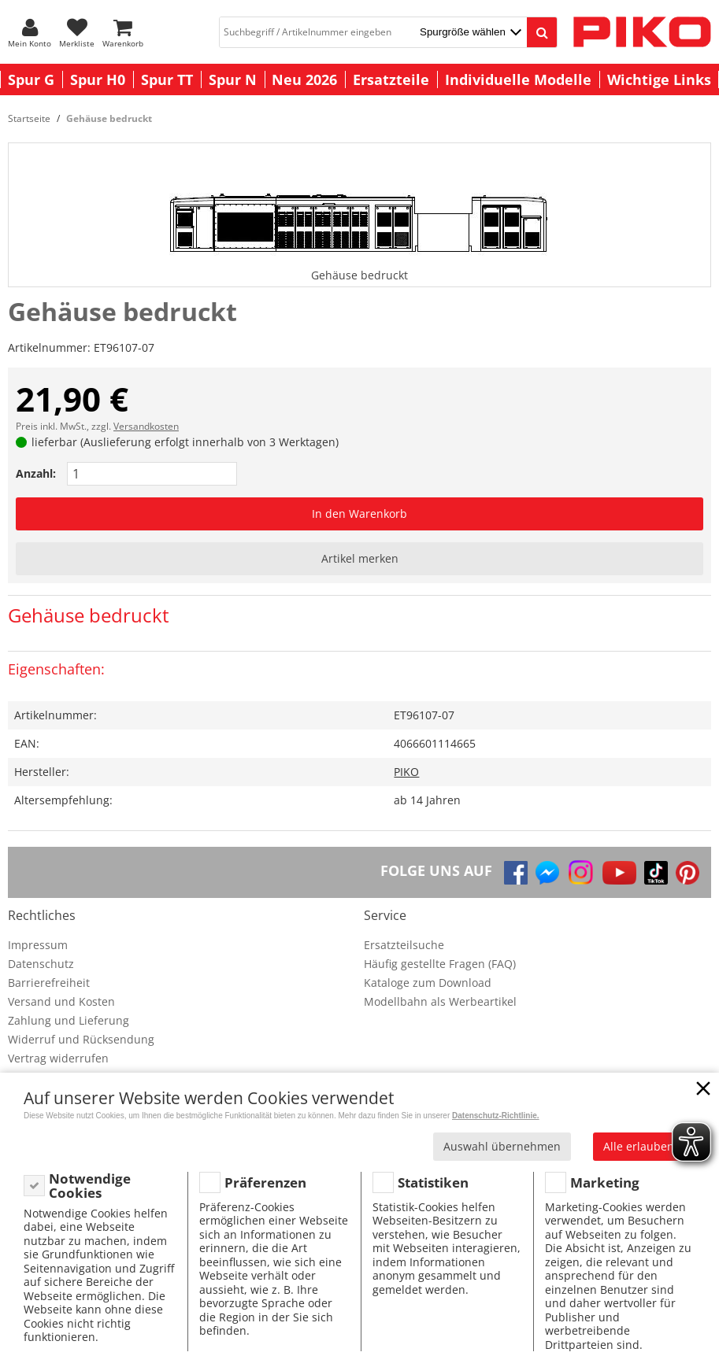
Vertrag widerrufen (58, 1058)
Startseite (29, 118)
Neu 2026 (304, 79)
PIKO (406, 771)
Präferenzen (265, 1182)
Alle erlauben (638, 1146)
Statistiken (433, 1182)
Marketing (604, 1182)
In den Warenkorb (359, 513)
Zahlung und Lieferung (68, 1020)
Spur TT (167, 79)
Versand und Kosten (61, 1001)
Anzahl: (36, 473)
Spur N (233, 79)
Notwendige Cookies (90, 1185)
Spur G (31, 79)
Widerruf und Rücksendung (81, 1039)
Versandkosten (146, 426)
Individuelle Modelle (518, 79)
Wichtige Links (659, 79)
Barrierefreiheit (49, 982)
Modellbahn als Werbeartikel (440, 1001)
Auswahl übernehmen (502, 1146)
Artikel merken (359, 558)
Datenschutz (41, 963)
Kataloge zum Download (427, 982)
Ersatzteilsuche (404, 944)
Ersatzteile (391, 79)
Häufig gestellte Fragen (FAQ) (440, 963)
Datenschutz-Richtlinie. (495, 1115)
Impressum (38, 944)
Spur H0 (97, 79)
